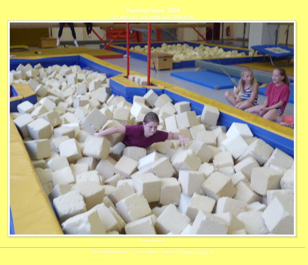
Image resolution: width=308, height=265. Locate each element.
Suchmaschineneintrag (144, 260)
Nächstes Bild (155, 16)
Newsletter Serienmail (266, 260)
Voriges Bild (124, 16)
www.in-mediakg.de (197, 252)
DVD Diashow (49, 260)
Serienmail (211, 260)
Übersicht (183, 16)
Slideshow (96, 260)
